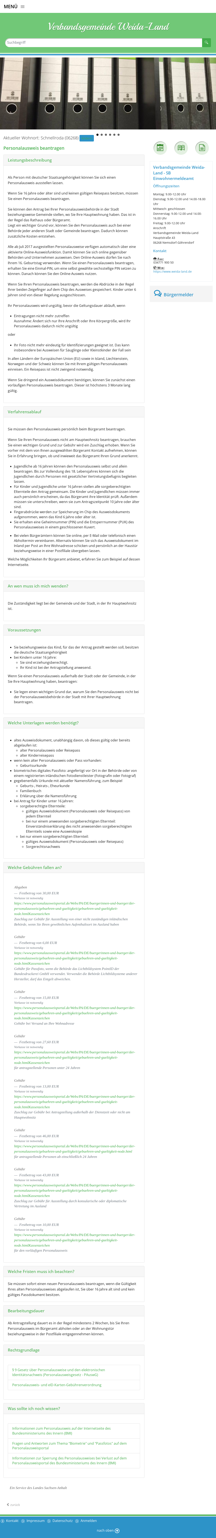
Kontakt (12, 1520)
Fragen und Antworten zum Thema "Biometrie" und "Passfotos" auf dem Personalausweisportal (69, 1446)
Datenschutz (63, 1520)
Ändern (86, 138)
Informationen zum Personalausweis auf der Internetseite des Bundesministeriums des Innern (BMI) (61, 1431)
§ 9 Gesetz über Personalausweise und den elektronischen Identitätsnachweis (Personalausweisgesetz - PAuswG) (58, 1372)
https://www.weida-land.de (172, 271)
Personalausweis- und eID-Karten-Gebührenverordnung (56, 1385)
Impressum (35, 1520)
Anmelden (89, 1520)
